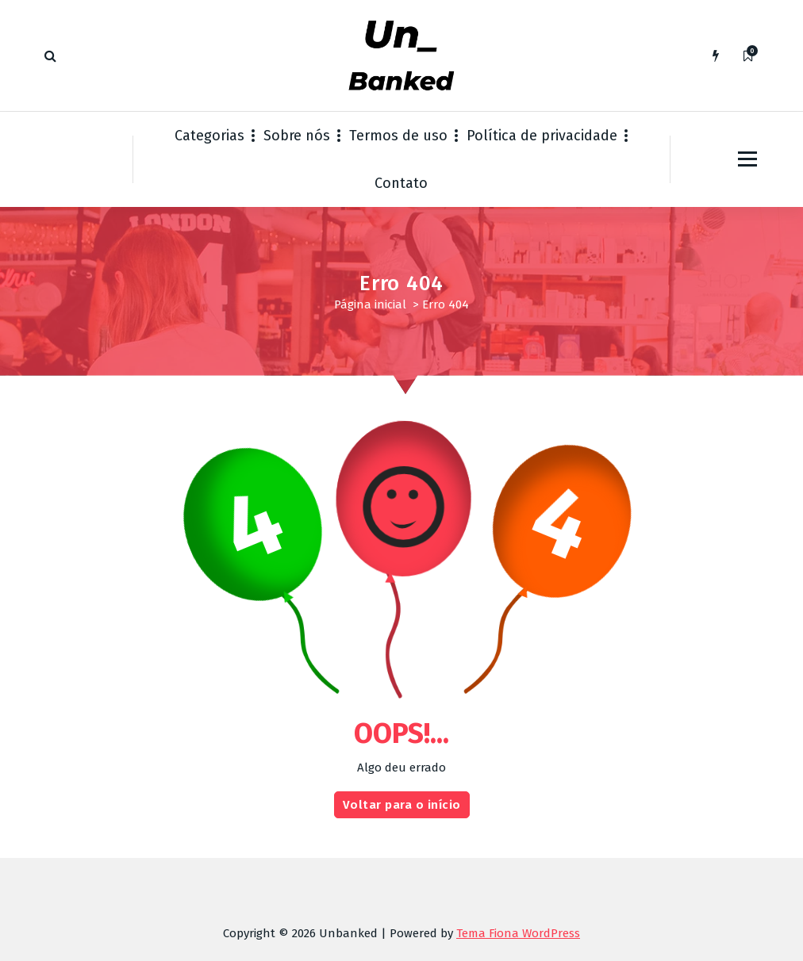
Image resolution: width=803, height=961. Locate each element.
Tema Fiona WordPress (518, 933)
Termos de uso (398, 135)
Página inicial (370, 304)
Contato (401, 183)
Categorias (209, 135)
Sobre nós (296, 135)
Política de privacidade (542, 135)
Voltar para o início (402, 818)
